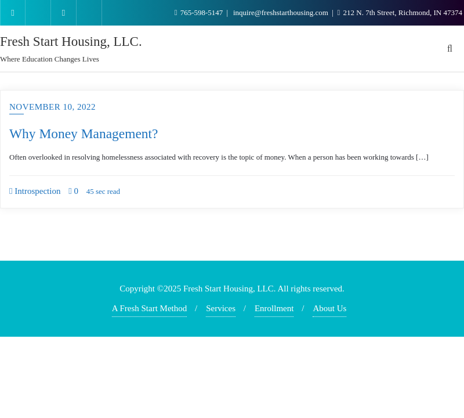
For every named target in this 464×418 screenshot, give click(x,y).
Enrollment (274, 308)
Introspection (34, 191)
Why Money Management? (83, 133)
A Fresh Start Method (149, 308)
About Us (329, 308)
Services (220, 308)
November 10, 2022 (52, 106)
